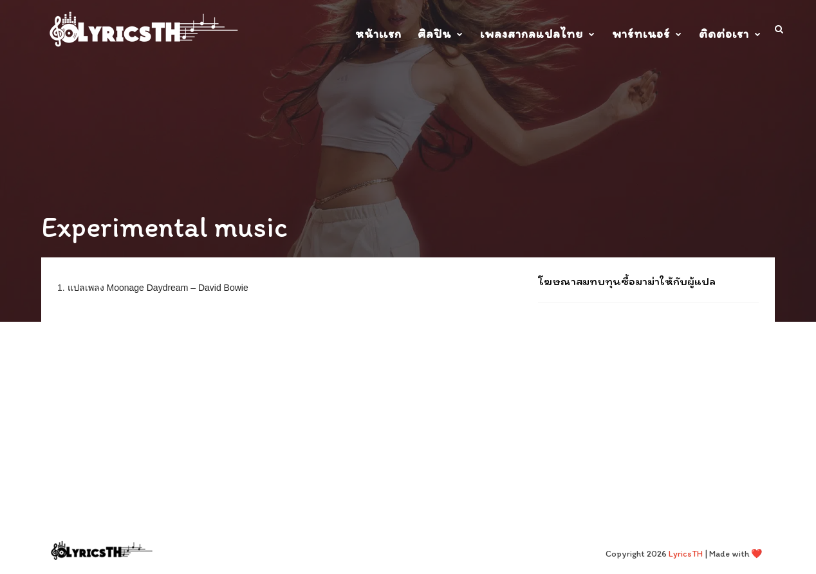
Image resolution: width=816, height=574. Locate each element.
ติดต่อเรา (724, 33)
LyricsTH (686, 553)
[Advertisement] (648, 396)
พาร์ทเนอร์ (641, 33)
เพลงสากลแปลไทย (531, 33)
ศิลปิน (434, 33)
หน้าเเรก (378, 33)
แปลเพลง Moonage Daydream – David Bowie (158, 287)
